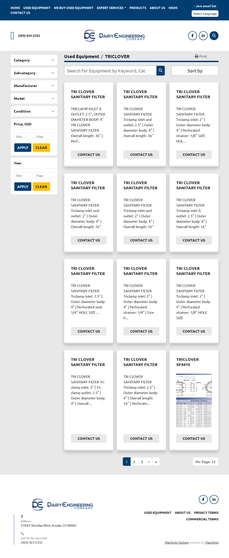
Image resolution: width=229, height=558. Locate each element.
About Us (157, 8)
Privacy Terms (206, 512)
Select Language (205, 13)
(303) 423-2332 (29, 35)
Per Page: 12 (205, 461)
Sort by (195, 70)
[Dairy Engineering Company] (62, 504)
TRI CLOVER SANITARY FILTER (88, 94)
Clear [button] (41, 147)
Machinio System (177, 542)
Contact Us (20, 13)
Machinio (212, 542)
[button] (111, 7)
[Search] (214, 35)
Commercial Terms (202, 519)
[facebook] (192, 35)
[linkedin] (203, 35)
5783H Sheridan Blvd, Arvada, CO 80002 (48, 525)
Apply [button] (22, 147)
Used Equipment (37, 8)
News (173, 8)
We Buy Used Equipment (73, 8)
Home (15, 8)
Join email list (206, 6)
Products (137, 8)
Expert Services (110, 8)
